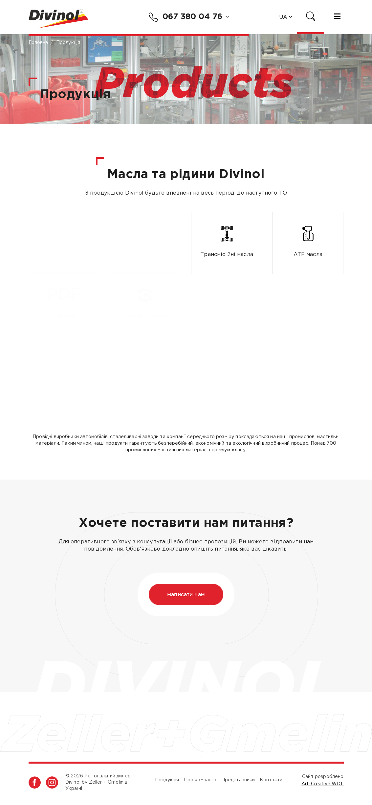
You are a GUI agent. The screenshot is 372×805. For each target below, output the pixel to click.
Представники (238, 780)
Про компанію (200, 780)
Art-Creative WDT (322, 784)
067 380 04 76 (185, 17)
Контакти (271, 780)
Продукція (167, 780)
